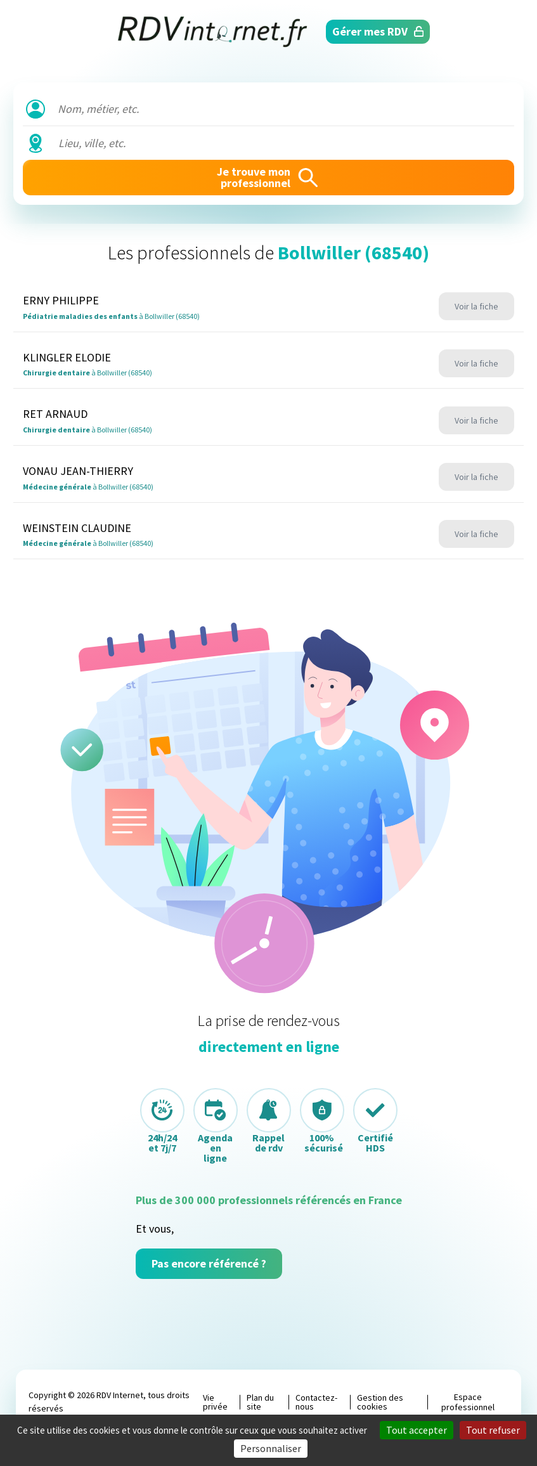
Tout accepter (416, 1430)
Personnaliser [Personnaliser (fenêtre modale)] (270, 1448)
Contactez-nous (316, 1402)
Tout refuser (493, 1430)
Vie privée (215, 1402)
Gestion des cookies (380, 1402)
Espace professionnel (468, 1402)
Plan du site (260, 1402)
